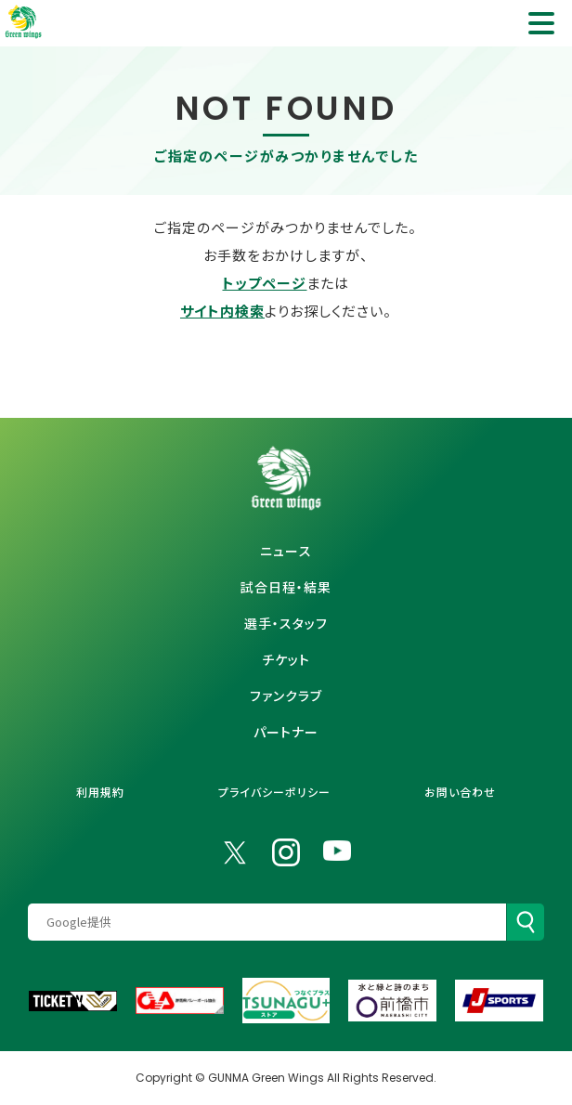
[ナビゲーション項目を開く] (541, 23)
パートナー (286, 731)
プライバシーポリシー (274, 792)
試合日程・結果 (286, 587)
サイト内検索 (222, 310)
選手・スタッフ (286, 623)
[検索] (525, 922)
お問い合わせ (460, 792)
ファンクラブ (286, 695)
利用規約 (100, 792)
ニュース (286, 550)
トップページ (264, 282)
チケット (286, 659)
